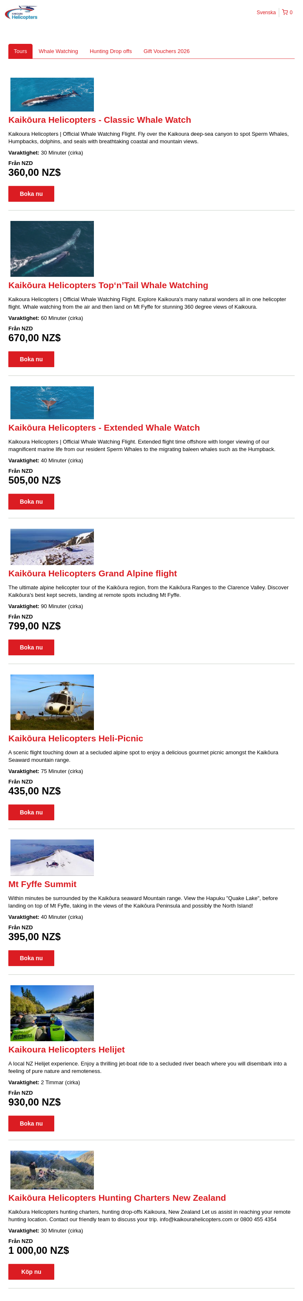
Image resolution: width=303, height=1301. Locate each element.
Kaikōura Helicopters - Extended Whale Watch (104, 427)
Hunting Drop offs (111, 51)
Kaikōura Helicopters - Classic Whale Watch (99, 119)
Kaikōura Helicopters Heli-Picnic (75, 738)
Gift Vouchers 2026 (167, 51)
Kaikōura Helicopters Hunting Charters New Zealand (117, 1197)
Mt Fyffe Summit (42, 884)
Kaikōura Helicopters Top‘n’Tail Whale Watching (108, 285)
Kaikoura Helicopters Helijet (66, 1049)
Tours (20, 51)
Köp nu (31, 1271)
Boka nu (31, 193)
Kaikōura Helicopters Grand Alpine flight (92, 573)
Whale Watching (58, 51)
